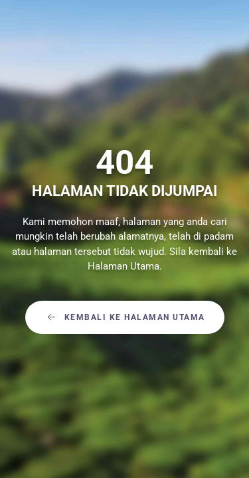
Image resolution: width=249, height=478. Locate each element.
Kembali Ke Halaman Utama (124, 317)
